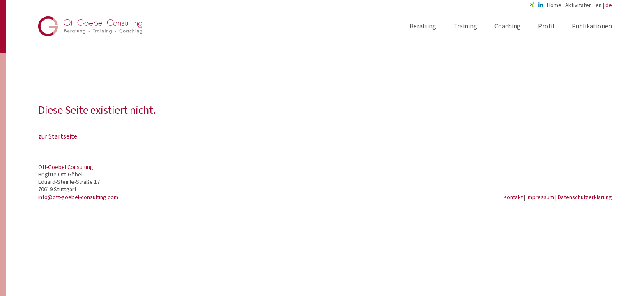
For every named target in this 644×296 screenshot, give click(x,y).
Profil (546, 26)
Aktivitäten (578, 5)
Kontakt (514, 197)
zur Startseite (57, 136)
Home (554, 5)
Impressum (541, 197)
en (599, 5)
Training (465, 26)
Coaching (507, 26)
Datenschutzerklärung (585, 197)
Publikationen (592, 26)
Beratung (422, 26)
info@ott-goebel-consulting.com (78, 197)
